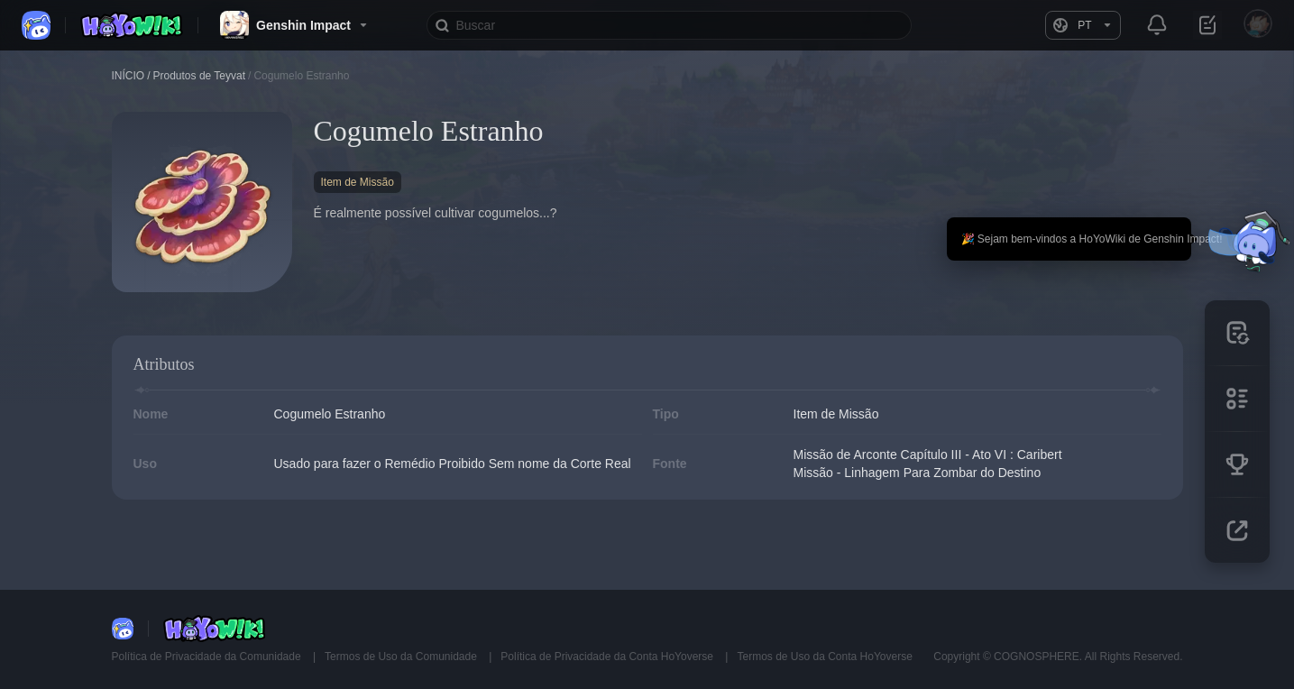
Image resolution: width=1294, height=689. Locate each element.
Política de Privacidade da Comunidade (208, 656)
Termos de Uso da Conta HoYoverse (824, 656)
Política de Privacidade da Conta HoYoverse (608, 656)
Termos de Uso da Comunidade (402, 656)
